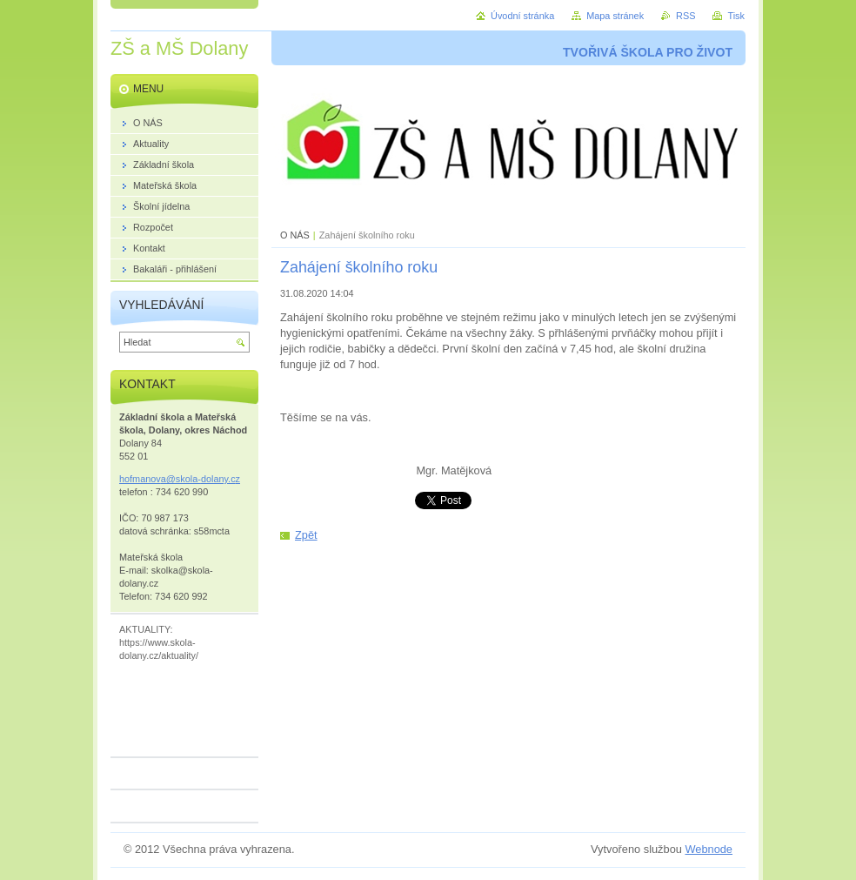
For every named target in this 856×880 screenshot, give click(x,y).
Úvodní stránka (522, 15)
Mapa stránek (615, 15)
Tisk (736, 15)
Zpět (306, 534)
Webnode (708, 849)
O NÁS (295, 235)
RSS (685, 15)
